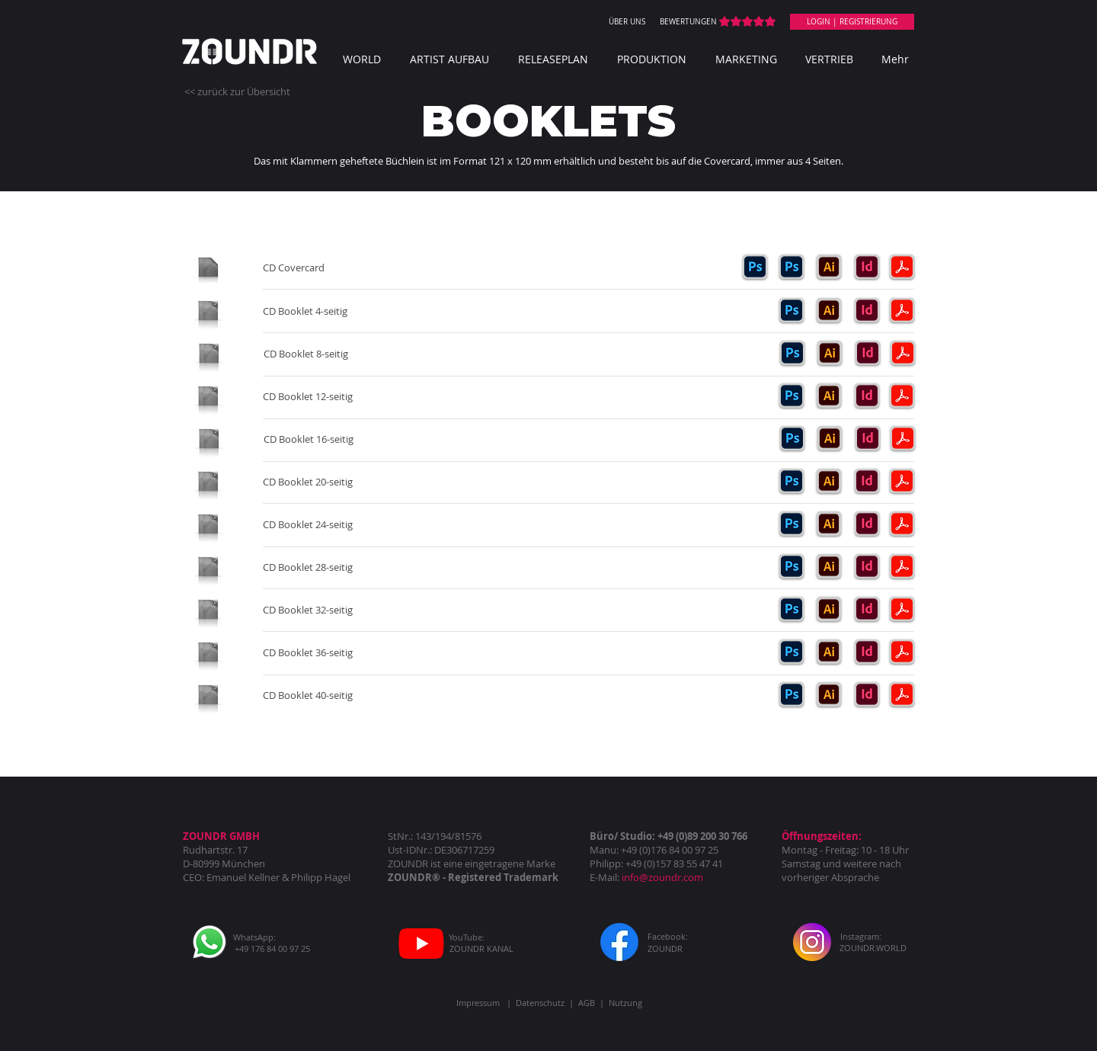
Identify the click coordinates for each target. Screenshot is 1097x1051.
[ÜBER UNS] (627, 22)
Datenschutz (540, 1002)
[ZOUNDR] (665, 948)
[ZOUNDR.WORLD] (873, 947)
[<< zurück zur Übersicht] (237, 91)
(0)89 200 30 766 (711, 836)
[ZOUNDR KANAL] (481, 948)
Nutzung (625, 1002)
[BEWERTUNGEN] (688, 22)
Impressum (478, 1002)
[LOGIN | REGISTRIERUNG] (852, 22)
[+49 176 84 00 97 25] (272, 948)
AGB (586, 1002)
